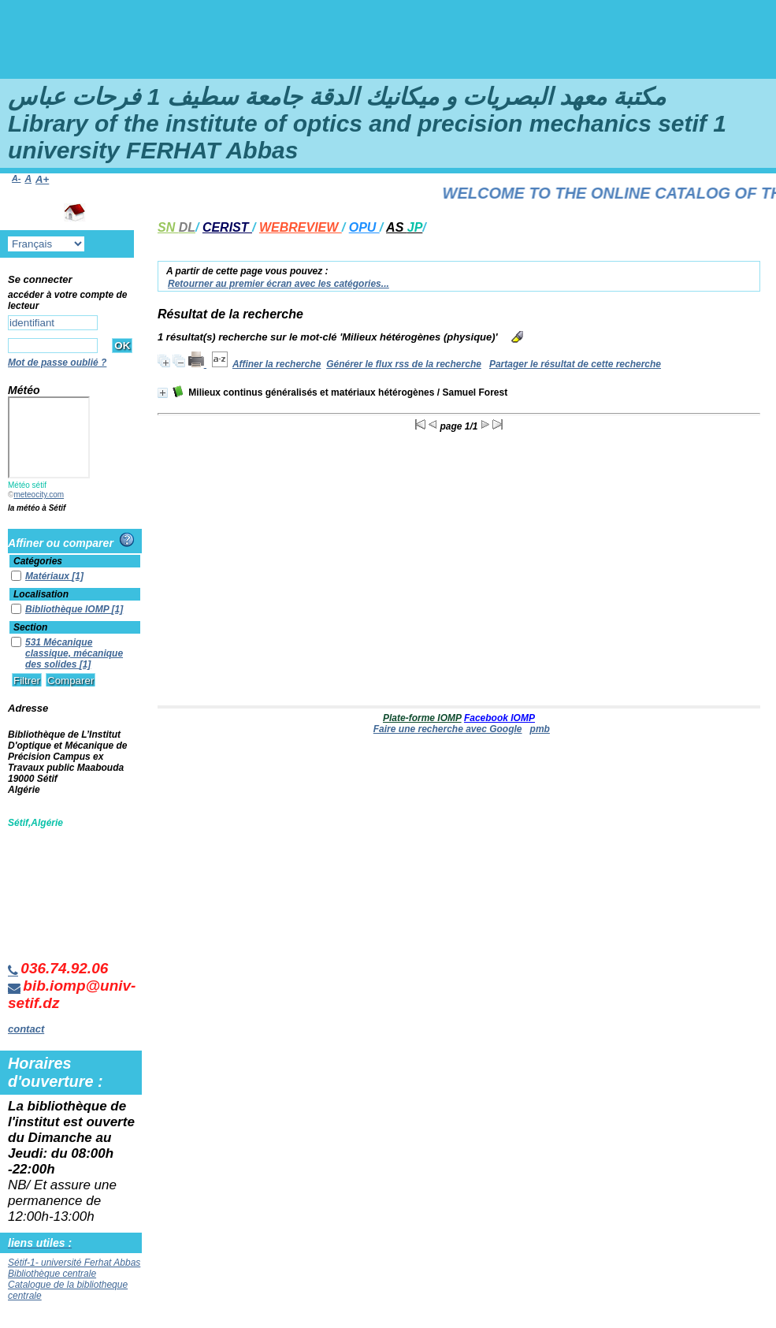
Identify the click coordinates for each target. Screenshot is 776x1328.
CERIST (227, 227)
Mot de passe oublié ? (57, 362)
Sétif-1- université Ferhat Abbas (74, 1262)
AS (404, 227)
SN (176, 227)
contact (26, 1029)
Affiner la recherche (276, 364)
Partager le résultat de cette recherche (575, 364)
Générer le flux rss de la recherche (403, 364)
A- (16, 178)
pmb (540, 729)
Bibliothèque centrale (52, 1273)
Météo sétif (27, 485)
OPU (364, 227)
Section (30, 627)
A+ (42, 179)
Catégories (37, 561)
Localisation (41, 594)
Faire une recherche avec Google (447, 729)
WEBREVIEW (300, 227)
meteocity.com (38, 494)
